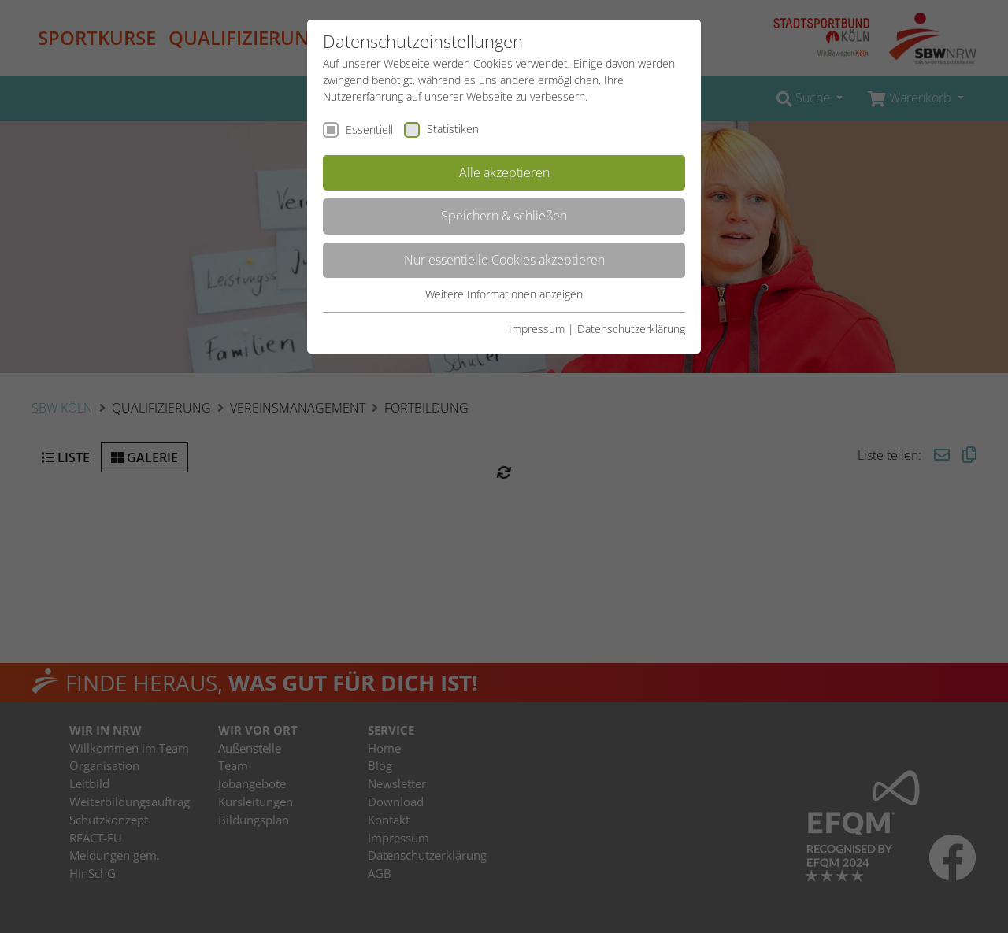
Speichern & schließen (504, 215)
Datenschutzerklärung (631, 328)
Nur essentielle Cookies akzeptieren (504, 259)
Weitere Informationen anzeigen (504, 294)
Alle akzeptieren (504, 172)
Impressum (537, 328)
